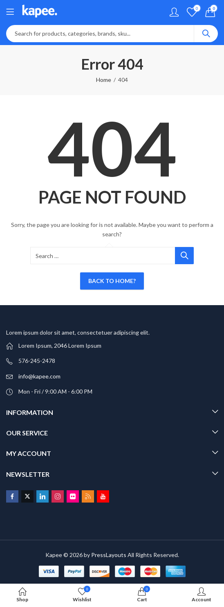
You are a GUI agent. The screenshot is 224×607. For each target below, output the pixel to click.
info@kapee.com (39, 376)
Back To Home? (112, 280)
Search (206, 33)
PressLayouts (108, 554)
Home (103, 79)
